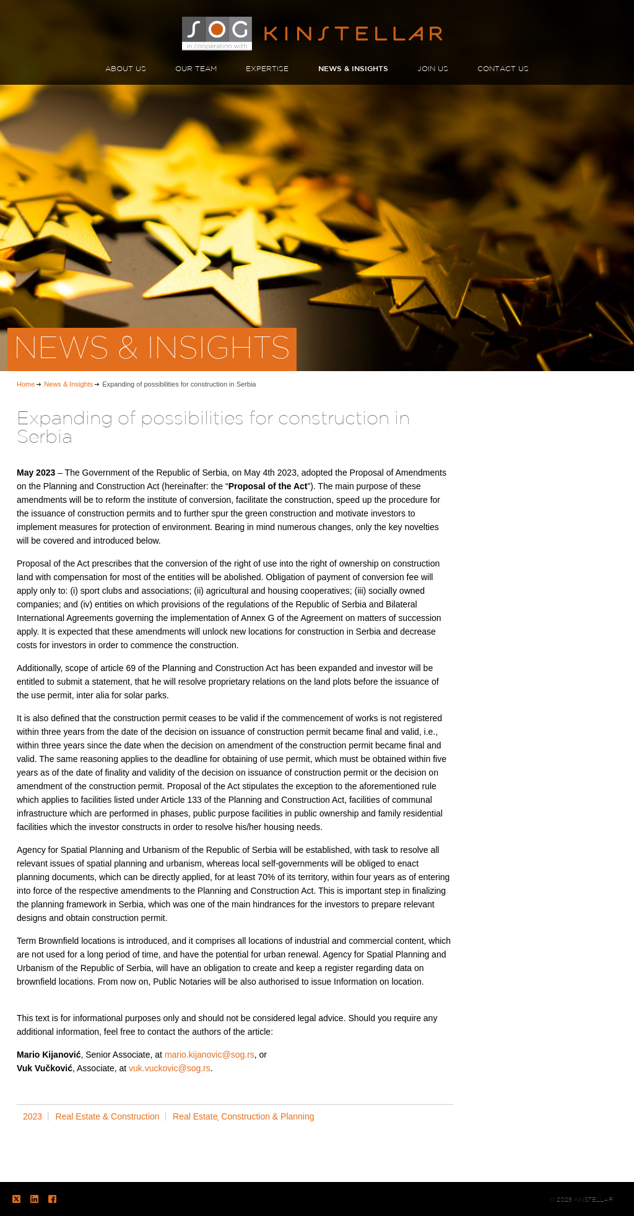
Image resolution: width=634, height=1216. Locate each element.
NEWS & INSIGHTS (353, 69)
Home (26, 384)
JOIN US (432, 69)
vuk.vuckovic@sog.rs (170, 1068)
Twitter (16, 1199)
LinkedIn (34, 1199)
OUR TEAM (196, 69)
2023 (32, 1116)
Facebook (52, 1199)
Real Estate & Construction (108, 1116)
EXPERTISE (267, 69)
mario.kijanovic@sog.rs (209, 1055)
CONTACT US (503, 69)
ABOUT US (125, 69)
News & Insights (68, 384)
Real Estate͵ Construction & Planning (243, 1116)
